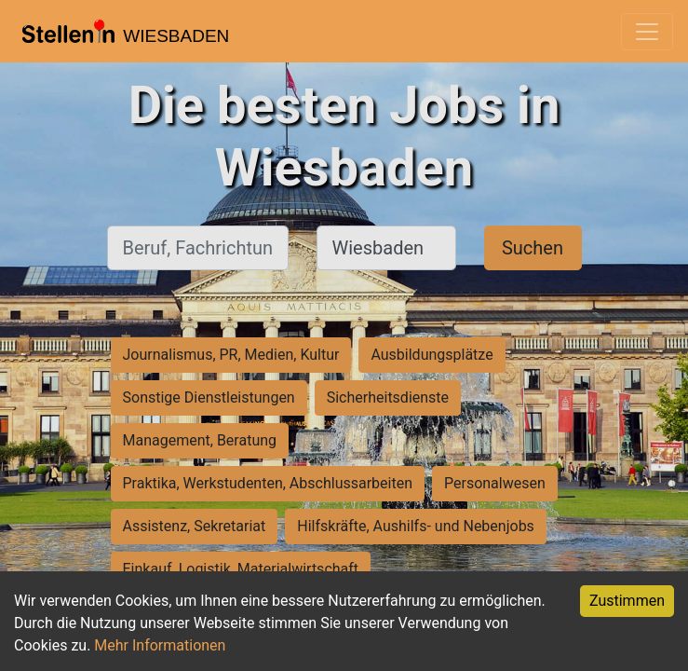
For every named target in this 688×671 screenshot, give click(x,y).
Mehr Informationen (159, 645)
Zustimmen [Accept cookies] (627, 600)
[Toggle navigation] (647, 31)
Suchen (532, 248)
